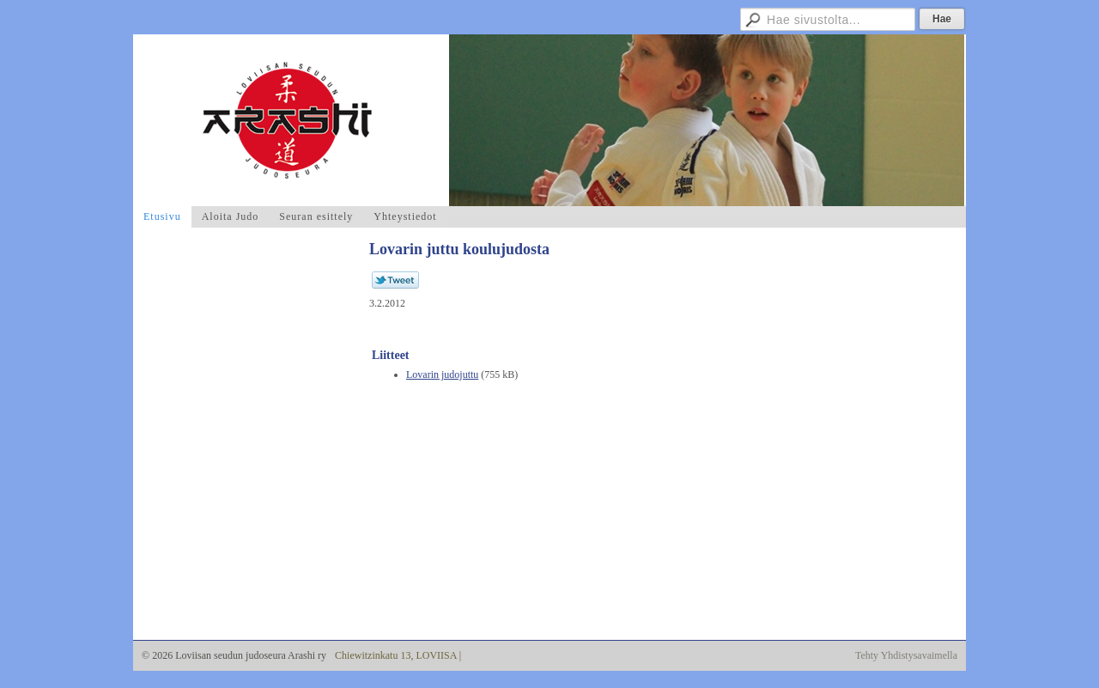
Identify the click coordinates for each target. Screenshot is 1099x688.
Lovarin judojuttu (442, 374)
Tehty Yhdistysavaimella (906, 655)
